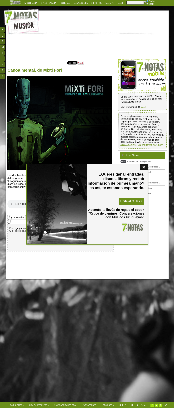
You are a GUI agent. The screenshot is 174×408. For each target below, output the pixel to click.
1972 (142, 106)
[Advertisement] (85, 34)
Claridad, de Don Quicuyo (136, 161)
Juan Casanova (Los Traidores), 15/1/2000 (141, 145)
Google (150, 3)
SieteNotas (141, 405)
